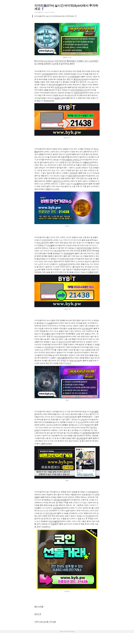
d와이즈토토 (70, 417)
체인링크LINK (49, 101)
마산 (67, 154)
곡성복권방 (67, 253)
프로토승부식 (60, 87)
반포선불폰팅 (54, 521)
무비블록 (50, 245)
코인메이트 (49, 347)
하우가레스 (49, 513)
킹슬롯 (53, 524)
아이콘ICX (89, 516)
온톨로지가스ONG (52, 189)
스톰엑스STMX (46, 444)
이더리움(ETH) (38, 12)
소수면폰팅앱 (73, 77)
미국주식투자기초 (66, 259)
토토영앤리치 (93, 492)
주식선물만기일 (47, 334)
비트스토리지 (41, 243)
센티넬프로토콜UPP (61, 500)
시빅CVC (83, 420)
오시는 (80, 422)
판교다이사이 (64, 342)
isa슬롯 (50, 323)
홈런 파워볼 (38, 607)
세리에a (73, 173)
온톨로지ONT (93, 272)
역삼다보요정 (74, 361)
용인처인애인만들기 (85, 248)
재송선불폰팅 (62, 358)
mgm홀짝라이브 (79, 184)
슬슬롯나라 (58, 98)
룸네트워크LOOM (80, 79)
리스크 (68, 363)
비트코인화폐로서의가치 (80, 90)
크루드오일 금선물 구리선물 (45, 622)
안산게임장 (86, 328)
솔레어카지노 (58, 181)
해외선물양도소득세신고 (71, 160)
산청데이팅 (78, 93)
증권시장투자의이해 (76, 176)
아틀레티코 (87, 162)
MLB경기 (88, 425)
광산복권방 (81, 438)
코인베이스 (46, 527)
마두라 (44, 240)
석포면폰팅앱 (47, 74)
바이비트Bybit (60, 336)
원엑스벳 (37, 614)
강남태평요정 (58, 508)
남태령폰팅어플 (88, 433)
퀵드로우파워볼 (55, 85)
